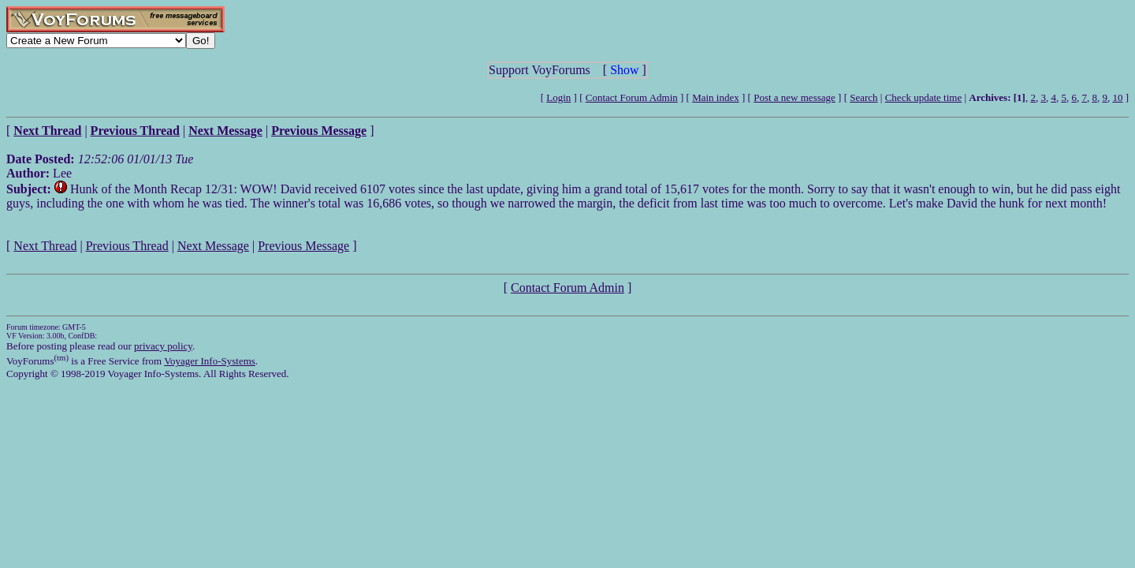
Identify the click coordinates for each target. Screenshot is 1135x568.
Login (558, 97)
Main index (715, 97)
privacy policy (163, 346)
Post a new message (794, 97)
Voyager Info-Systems (209, 361)
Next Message (213, 245)
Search (863, 97)
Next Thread (44, 245)
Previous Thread (127, 245)
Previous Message (303, 245)
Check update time (923, 97)
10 (1117, 97)
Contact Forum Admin (632, 97)
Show (624, 70)
